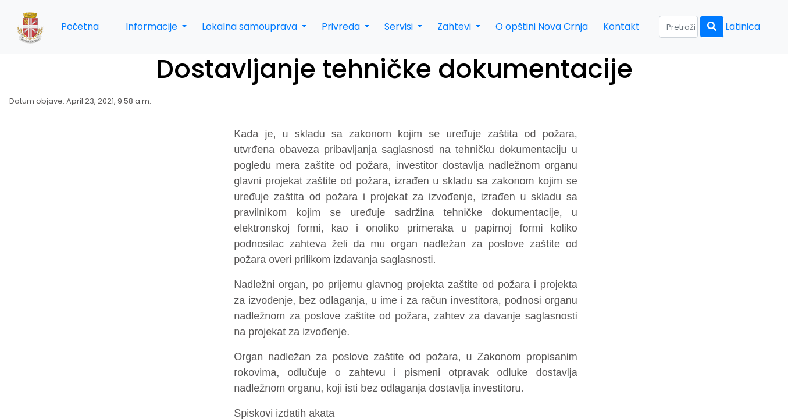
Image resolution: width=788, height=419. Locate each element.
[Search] (678, 27)
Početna (80, 26)
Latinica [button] (742, 26)
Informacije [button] (153, 26)
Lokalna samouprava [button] (250, 26)
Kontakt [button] (621, 26)
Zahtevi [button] (455, 26)
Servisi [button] (399, 26)
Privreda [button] (342, 26)
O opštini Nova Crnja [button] (541, 26)
